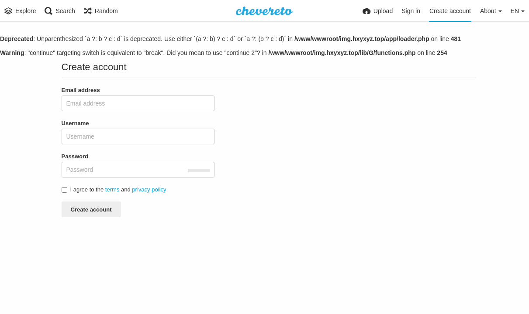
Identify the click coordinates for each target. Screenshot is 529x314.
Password (75, 156)
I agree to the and (114, 189)
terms (112, 189)
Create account (91, 209)
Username (75, 123)
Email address (81, 90)
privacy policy (149, 189)
